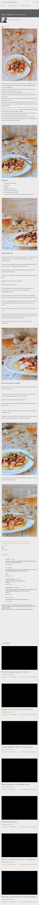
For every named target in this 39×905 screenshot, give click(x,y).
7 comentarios (12, 751)
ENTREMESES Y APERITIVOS (8, 541)
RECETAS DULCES (25, 5)
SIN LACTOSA (5, 545)
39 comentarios (12, 789)
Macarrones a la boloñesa (9, 822)
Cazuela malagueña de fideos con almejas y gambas (17, 747)
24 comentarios (12, 714)
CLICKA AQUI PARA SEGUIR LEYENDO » (28, 677)
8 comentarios (12, 826)
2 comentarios (12, 864)
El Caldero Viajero (10, 587)
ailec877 (7, 559)
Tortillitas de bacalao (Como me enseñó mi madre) (17, 709)
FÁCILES (16, 541)
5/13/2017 (12, 559)
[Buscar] (33, 2)
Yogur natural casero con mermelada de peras (15, 784)
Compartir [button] (4, 549)
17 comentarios (12, 901)
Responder (9, 564)
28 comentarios (12, 677)
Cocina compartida (9, 2)
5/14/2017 (10, 567)
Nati (7, 597)
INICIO (3, 5)
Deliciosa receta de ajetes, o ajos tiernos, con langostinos (19, 859)
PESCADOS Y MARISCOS (18, 543)
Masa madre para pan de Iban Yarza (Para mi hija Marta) (19, 897)
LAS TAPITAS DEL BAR (23, 541)
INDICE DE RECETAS (13, 5)
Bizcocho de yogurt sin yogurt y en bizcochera (16, 672)
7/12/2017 (11, 597)
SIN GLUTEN (27, 543)
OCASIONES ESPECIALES (7, 543)
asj (6, 567)
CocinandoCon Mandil (10, 579)
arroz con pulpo (7, 25)
